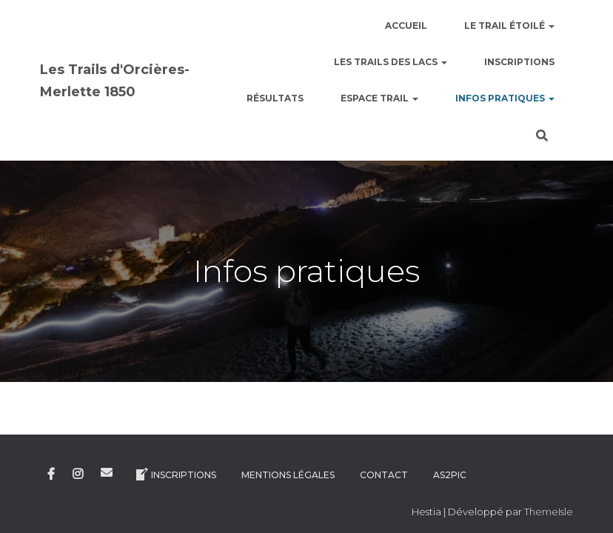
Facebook (51, 464)
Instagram (77, 464)
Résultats (275, 98)
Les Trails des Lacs (390, 61)
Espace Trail (379, 98)
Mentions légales (288, 464)
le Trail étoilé (509, 25)
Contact (384, 464)
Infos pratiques (505, 98)
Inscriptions (519, 61)
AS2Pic (449, 464)
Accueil (406, 25)
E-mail (106, 462)
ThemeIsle (548, 501)
